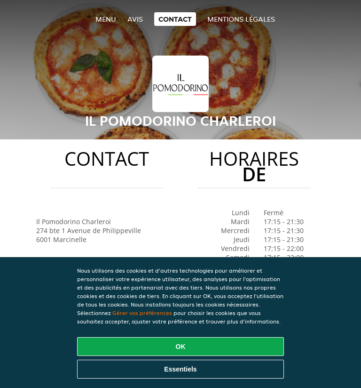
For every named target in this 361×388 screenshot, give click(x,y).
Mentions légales (241, 19)
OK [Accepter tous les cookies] (181, 346)
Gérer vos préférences (142, 312)
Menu (105, 19)
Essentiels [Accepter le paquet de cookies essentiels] (180, 369)
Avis (135, 19)
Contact (175, 19)
